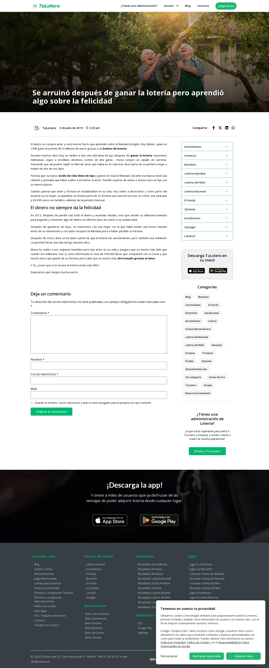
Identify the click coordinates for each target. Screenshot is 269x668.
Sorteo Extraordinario (198, 329)
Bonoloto (203, 297)
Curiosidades (193, 305)
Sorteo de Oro (217, 377)
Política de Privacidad (173, 642)
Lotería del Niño (194, 345)
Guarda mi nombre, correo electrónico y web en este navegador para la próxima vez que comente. (93, 403)
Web (34, 388)
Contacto (203, 5)
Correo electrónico (45, 374)
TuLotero (190, 385)
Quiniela (206, 361)
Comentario (40, 312)
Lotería (212, 321)
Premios (190, 353)
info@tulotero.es (40, 661)
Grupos (208, 385)
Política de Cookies (198, 642)
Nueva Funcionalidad (197, 393)
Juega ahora (226, 6)
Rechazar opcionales (207, 656)
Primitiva (207, 353)
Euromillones (192, 321)
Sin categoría (193, 377)
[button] (213, 128)
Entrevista (191, 313)
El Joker (189, 361)
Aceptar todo (244, 656)
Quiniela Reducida (196, 369)
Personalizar (169, 656)
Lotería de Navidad (196, 337)
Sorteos (171, 5)
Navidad (217, 345)
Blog (188, 5)
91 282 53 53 (110, 656)
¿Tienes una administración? (139, 5)
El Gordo (213, 305)
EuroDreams (212, 313)
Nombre (37, 359)
